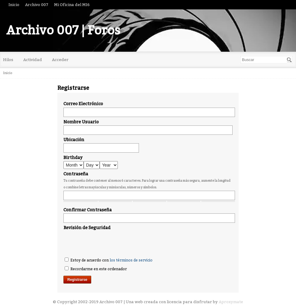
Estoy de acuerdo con (109, 260)
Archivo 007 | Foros (63, 30)
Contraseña (75, 174)
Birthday (72, 157)
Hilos (8, 59)
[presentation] (109, 243)
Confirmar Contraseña (87, 210)
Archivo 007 (36, 4)
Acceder (60, 59)
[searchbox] (266, 60)
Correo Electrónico (83, 103)
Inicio (13, 4)
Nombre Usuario (81, 122)
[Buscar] (289, 59)
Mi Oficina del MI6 (72, 4)
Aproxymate (231, 302)
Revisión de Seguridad (87, 227)
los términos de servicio (131, 260)
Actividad (32, 59)
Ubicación (73, 139)
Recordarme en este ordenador (96, 268)
